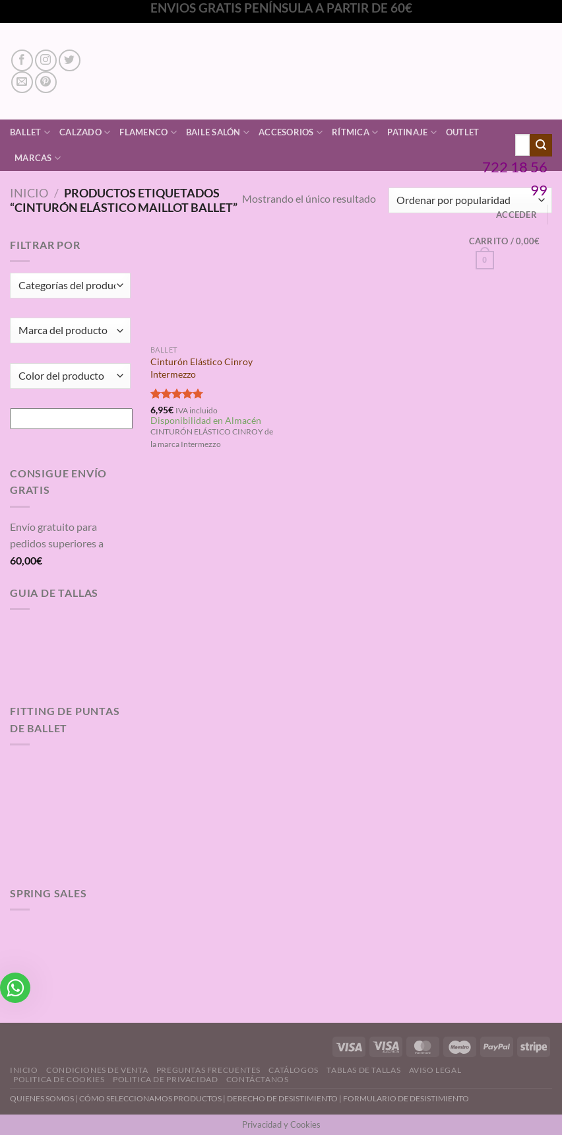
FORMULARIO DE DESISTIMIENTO (406, 1098)
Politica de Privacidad (165, 1079)
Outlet (463, 132)
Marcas (38, 158)
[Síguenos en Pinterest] (46, 82)
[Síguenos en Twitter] (69, 60)
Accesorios (291, 132)
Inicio (29, 193)
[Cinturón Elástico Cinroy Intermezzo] (213, 287)
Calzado (84, 132)
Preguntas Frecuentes (208, 1070)
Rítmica (355, 132)
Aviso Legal (435, 1070)
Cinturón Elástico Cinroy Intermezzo (201, 368)
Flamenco (148, 132)
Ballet (30, 132)
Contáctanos (257, 1079)
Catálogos (293, 1070)
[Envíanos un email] (22, 82)
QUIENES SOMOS (42, 1098)
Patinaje (412, 132)
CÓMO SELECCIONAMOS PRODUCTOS (150, 1098)
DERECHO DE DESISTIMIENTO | (285, 1098)
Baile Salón (217, 132)
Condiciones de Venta (97, 1070)
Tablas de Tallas (363, 1070)
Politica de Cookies (59, 1079)
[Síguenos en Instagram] (46, 60)
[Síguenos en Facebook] (22, 60)
